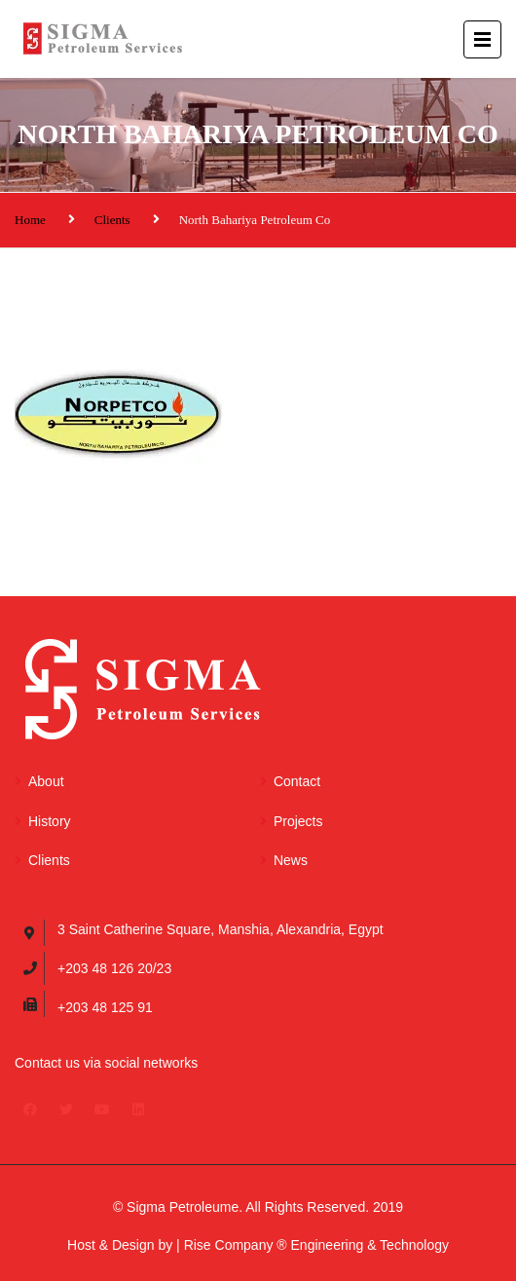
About (46, 781)
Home (30, 219)
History (49, 821)
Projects (298, 821)
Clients (112, 219)
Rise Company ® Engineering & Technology (316, 1245)
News (291, 860)
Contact (297, 781)
